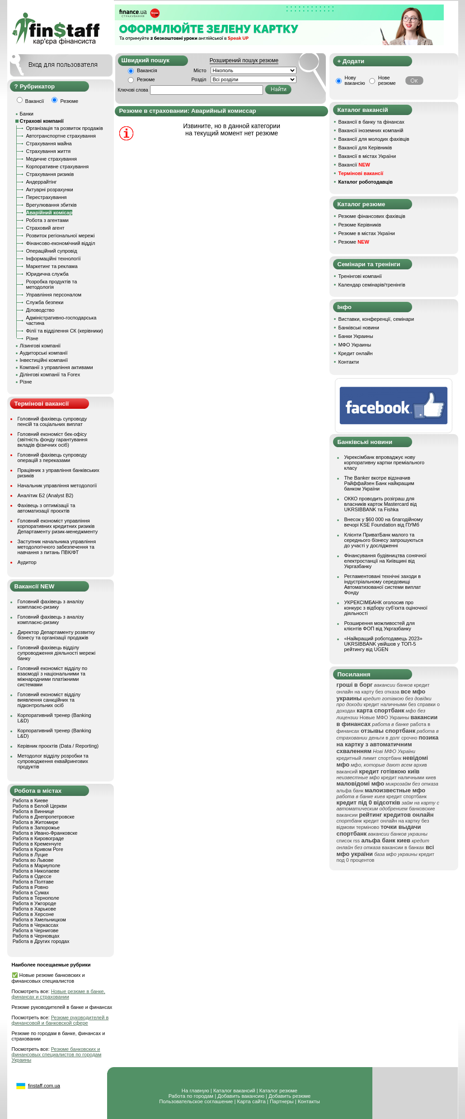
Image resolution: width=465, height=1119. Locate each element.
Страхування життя (48, 151)
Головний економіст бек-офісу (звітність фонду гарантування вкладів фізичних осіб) (53, 439)
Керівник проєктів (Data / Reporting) (58, 746)
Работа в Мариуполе (37, 865)
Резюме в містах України (366, 233)
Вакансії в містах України (367, 156)
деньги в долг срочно (393, 737)
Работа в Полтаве (33, 881)
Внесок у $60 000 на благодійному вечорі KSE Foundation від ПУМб (383, 522)
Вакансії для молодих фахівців (373, 139)
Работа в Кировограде (38, 838)
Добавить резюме (289, 1096)
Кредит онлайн (355, 353)
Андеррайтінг (41, 182)
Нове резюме (387, 80)
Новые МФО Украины (384, 717)
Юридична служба (47, 274)
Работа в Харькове (34, 908)
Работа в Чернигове (36, 930)
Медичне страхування (51, 159)
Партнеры (282, 1101)
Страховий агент (45, 228)
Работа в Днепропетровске (44, 816)
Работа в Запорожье (36, 827)
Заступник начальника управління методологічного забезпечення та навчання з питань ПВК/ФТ (57, 547)
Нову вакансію (355, 80)
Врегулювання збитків (51, 205)
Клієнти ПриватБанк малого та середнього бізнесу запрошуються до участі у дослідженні (383, 540)
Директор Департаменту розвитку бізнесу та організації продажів (56, 634)
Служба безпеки (45, 302)
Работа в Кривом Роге (38, 849)
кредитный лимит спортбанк (369, 758)
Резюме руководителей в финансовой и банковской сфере (60, 1020)
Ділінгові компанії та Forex (50, 374)
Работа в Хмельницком (39, 919)
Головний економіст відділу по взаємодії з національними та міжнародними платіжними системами (53, 676)
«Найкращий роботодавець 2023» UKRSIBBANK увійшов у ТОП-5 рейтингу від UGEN (383, 644)
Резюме (146, 79)
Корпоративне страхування (57, 166)
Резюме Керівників (359, 224)
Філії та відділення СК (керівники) (64, 330)
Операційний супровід (51, 251)
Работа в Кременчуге (37, 843)
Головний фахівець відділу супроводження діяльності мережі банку (57, 653)
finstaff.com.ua (44, 1085)
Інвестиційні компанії (44, 360)
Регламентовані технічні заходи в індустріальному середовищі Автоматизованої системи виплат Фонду (382, 584)
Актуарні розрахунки (49, 189)
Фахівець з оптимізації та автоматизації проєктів (46, 508)
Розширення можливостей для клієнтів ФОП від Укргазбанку (379, 625)
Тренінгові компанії (360, 276)
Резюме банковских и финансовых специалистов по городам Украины (57, 1054)
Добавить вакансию (240, 1096)
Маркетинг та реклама (52, 266)
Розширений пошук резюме (244, 60)
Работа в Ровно (30, 887)
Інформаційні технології (53, 258)
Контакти (348, 362)
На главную (195, 1090)
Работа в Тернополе (36, 898)
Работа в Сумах (31, 892)
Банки (26, 113)
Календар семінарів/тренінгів (371, 284)
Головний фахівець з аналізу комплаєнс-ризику (51, 604)
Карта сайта (251, 1101)
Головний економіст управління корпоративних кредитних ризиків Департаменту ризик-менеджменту (58, 526)
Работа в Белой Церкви (40, 806)
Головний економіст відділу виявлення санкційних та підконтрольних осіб (49, 700)
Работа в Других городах (41, 941)
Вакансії (354, 164)
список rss (348, 840)
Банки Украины (355, 336)
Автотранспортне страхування (61, 136)
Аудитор (27, 562)
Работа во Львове (33, 860)
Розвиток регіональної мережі (60, 235)
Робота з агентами (47, 220)
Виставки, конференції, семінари (376, 319)
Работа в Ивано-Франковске (45, 833)
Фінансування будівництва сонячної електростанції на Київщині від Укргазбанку (385, 561)
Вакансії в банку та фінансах (371, 122)
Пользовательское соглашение (196, 1101)
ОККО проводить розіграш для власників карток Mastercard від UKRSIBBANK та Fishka (380, 504)
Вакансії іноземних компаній (371, 130)
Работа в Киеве (30, 800)
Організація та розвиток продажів (64, 128)
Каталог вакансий (234, 1090)
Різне (32, 338)
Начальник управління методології (57, 485)
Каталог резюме (278, 1090)
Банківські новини (358, 327)
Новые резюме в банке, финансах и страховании (58, 994)
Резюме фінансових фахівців (371, 216)
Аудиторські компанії (44, 353)
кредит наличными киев (408, 777)
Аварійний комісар (49, 212)
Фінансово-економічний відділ (60, 243)
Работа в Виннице (33, 811)
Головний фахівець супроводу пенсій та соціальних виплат (52, 421)
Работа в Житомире (36, 822)
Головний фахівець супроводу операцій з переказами (52, 457)
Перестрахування (46, 197)
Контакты (309, 1101)
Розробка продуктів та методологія (51, 284)
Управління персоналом (54, 294)
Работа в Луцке (30, 854)
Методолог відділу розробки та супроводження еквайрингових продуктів (53, 761)
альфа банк (350, 790)
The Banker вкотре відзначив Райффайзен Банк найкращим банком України (379, 483)
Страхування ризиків (50, 174)
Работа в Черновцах (36, 936)
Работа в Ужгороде (34, 903)
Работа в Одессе (32, 876)
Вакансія (147, 70)
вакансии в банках (403, 847)
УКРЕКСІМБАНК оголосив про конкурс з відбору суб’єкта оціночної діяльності (385, 608)
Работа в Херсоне (33, 914)
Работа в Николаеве (36, 871)
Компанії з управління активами (56, 367)
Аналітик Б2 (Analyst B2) (46, 495)
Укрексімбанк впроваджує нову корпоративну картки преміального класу (384, 462)
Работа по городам (191, 1096)
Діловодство (40, 310)
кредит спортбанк (406, 796)
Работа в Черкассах (36, 925)
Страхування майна (49, 143)
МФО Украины (354, 344)
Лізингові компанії (40, 345)
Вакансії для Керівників (365, 147)
